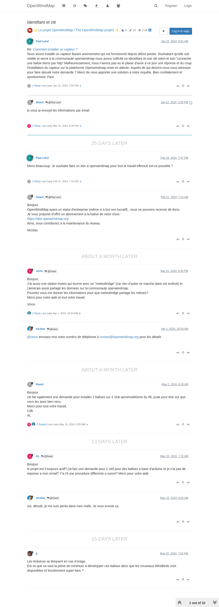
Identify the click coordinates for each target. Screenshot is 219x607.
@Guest (50, 271)
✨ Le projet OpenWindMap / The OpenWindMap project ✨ (76, 30)
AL (38, 456)
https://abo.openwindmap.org (48, 219)
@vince (52, 329)
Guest (40, 102)
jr (37, 553)
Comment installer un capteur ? (55, 49)
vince (39, 271)
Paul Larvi (42, 41)
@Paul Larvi (53, 102)
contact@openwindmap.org (119, 337)
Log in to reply (180, 31)
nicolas (40, 328)
